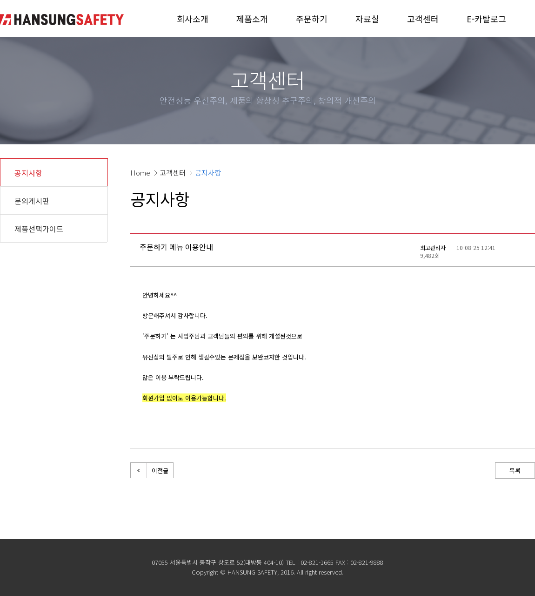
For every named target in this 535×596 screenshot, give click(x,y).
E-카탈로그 (486, 19)
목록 (515, 470)
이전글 (160, 470)
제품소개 (252, 19)
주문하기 (312, 19)
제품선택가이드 (38, 228)
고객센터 (423, 19)
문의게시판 (31, 200)
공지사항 (28, 172)
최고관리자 (433, 247)
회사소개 (192, 19)
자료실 (367, 19)
